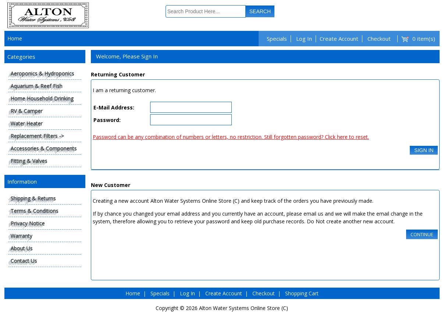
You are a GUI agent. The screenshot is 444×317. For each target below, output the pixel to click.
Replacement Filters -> (37, 135)
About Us (22, 248)
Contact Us (24, 260)
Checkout (379, 38)
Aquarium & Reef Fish (37, 85)
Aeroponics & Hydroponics (42, 73)
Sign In (423, 150)
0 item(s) (423, 38)
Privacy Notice (28, 223)
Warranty (21, 235)
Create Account (339, 38)
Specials (277, 38)
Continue (422, 234)
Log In (304, 38)
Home (14, 38)
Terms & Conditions (34, 210)
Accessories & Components (44, 148)
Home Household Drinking (42, 98)
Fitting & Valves (29, 160)
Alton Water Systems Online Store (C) (243, 308)
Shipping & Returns (33, 198)
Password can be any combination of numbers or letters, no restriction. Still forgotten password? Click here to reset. (231, 136)
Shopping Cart (302, 293)
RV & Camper (27, 110)
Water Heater (27, 123)
